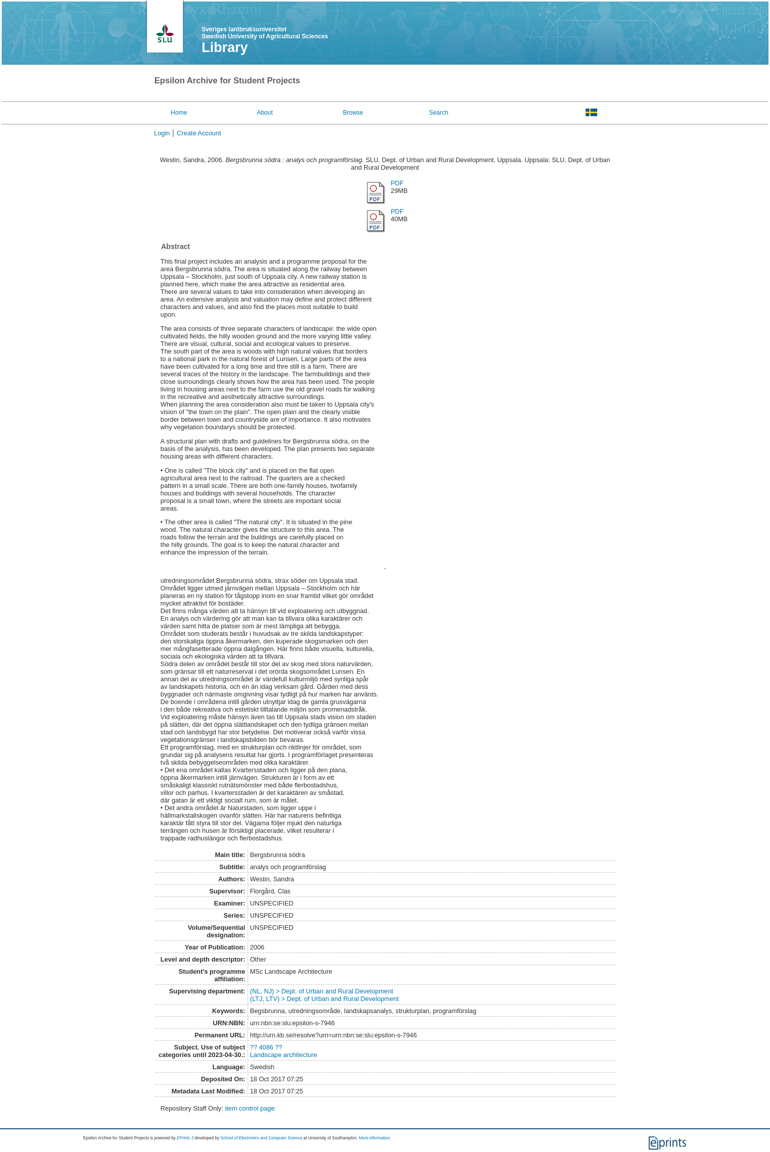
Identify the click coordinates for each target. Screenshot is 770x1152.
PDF (397, 183)
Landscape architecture (283, 1055)
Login (162, 133)
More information (374, 1138)
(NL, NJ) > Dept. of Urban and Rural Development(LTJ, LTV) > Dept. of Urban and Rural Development (324, 995)
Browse (353, 112)
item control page (249, 1108)
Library (225, 47)
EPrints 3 (185, 1138)
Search (438, 112)
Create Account (199, 133)
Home (179, 112)
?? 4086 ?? (266, 1047)
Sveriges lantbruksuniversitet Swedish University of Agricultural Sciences (265, 33)
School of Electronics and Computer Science (261, 1138)
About (264, 112)
